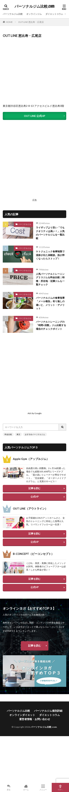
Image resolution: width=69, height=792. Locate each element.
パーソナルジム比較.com (34, 6)
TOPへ (60, 787)
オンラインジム (34, 14)
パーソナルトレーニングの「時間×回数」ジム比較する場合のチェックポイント (51, 325)
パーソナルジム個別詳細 (48, 710)
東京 (18, 434)
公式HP (35, 496)
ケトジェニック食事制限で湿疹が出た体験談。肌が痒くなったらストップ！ (50, 255)
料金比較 (8, 434)
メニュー (43, 787)
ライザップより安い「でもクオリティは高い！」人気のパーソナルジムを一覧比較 (50, 233)
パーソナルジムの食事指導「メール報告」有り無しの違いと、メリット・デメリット (50, 303)
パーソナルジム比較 (13, 14)
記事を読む (34, 488)
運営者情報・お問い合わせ (34, 719)
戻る (8, 787)
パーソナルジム (24, 224)
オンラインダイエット (22, 714)
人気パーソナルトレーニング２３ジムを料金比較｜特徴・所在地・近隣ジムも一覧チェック (50, 279)
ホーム (26, 787)
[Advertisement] (34, 163)
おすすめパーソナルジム (35, 434)
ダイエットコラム (54, 14)
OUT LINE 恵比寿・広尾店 (31, 22)
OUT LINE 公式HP (34, 115)
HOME (9, 22)
